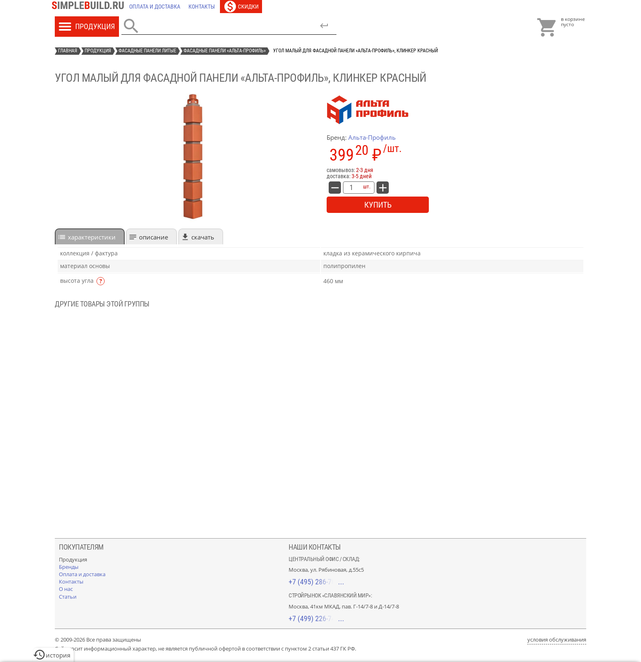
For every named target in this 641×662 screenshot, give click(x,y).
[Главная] (90, 6)
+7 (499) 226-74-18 (316, 618)
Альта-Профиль (372, 137)
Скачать (202, 237)
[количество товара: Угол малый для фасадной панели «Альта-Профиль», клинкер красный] (351, 187)
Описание (153, 237)
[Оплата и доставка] (155, 6)
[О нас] (66, 589)
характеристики (92, 237)
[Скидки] (241, 6)
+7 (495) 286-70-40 (316, 581)
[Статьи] (67, 596)
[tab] (90, 236)
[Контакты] (201, 6)
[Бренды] (68, 566)
